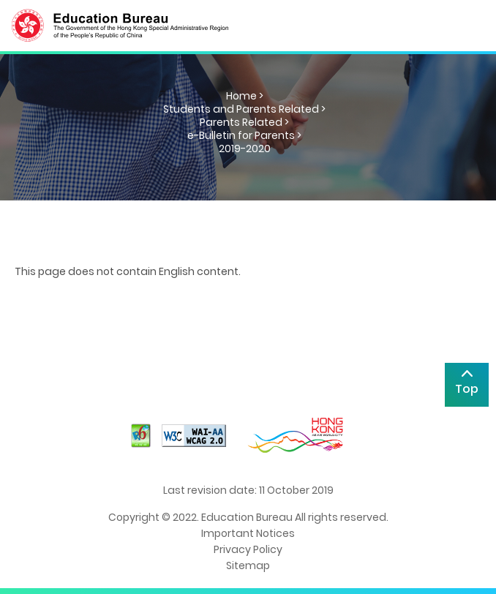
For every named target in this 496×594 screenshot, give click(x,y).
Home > (244, 95)
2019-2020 (245, 148)
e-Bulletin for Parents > (244, 135)
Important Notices (248, 533)
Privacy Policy (248, 549)
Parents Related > (244, 122)
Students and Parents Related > (244, 109)
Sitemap (248, 565)
